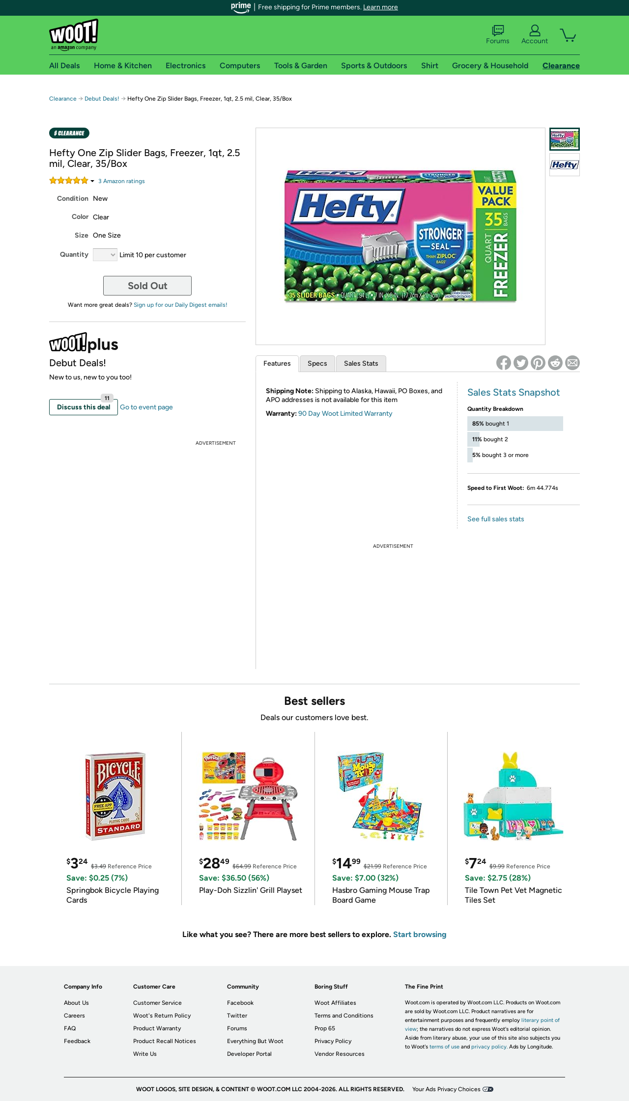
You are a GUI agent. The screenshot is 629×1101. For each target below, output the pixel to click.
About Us (76, 1002)
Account (534, 35)
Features (277, 363)
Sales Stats (361, 363)
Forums (498, 35)
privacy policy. (489, 1047)
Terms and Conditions (343, 1015)
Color (80, 217)
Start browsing (420, 934)
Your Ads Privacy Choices (446, 1089)
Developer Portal (249, 1053)
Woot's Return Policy (162, 1015)
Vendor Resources (339, 1053)
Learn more (380, 7)
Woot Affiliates (335, 1002)
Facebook (240, 1002)
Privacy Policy (332, 1041)
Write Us (145, 1053)
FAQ (70, 1028)
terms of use (444, 1047)
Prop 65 (324, 1028)
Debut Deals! (102, 98)
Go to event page (146, 407)
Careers (74, 1015)
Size (81, 235)
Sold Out (148, 286)
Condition (72, 198)
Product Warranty (157, 1028)
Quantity (74, 254)
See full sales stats (495, 519)
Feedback (77, 1041)
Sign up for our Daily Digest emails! (181, 304)
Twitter (237, 1015)
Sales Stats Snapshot (513, 392)
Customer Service (157, 1002)
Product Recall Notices (164, 1041)
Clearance (63, 98)
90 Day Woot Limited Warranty (345, 413)
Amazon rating (121, 181)
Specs (317, 363)
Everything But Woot (255, 1041)
